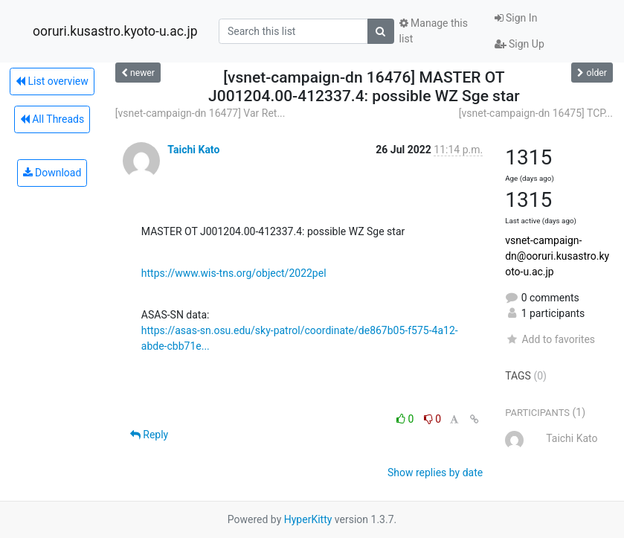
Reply (149, 435)
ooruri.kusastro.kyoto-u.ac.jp (115, 31)
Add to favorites (550, 339)
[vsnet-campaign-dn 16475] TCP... (536, 113)
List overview (52, 81)
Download (52, 173)
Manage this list (433, 31)
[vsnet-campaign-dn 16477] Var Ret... (200, 113)
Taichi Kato (193, 150)
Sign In (516, 18)
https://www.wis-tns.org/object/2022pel (234, 273)
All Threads (52, 119)
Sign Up (519, 44)
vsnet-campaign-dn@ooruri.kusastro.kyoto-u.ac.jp (557, 256)
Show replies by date (435, 472)
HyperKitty (308, 519)
